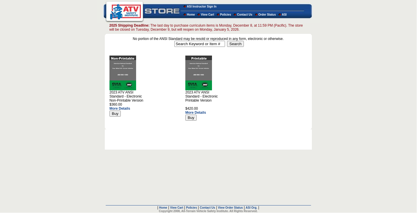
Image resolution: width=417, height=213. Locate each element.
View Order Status (230, 203)
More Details (119, 108)
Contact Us (244, 14)
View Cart (207, 14)
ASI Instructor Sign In (201, 6)
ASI (284, 14)
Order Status (267, 14)
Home (191, 14)
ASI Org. (251, 203)
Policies (225, 14)
